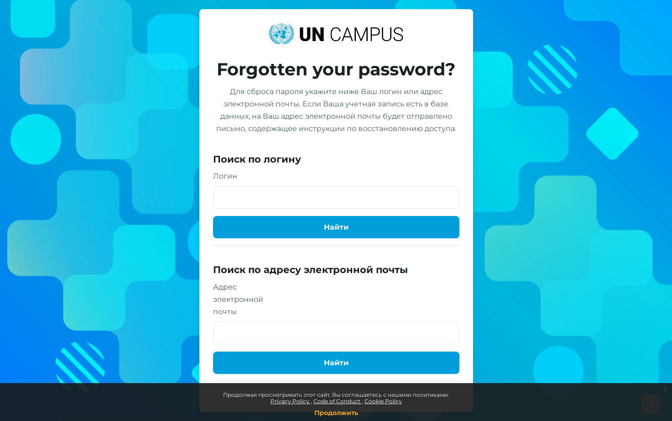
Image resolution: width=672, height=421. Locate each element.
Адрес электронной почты (238, 299)
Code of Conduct (337, 401)
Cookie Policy (383, 401)
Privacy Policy (291, 401)
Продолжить (336, 413)
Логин (225, 176)
